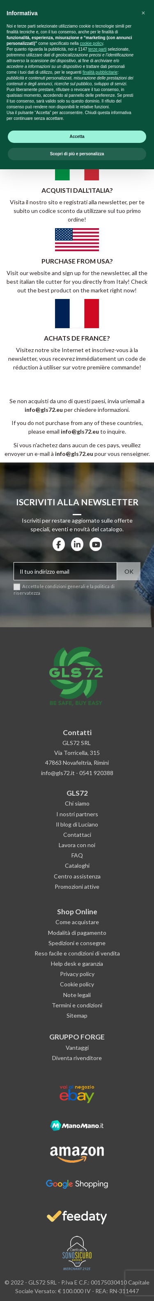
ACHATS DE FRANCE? (77, 338)
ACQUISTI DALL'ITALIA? (77, 190)
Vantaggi (77, 1047)
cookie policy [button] (91, 1175)
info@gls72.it (58, 772)
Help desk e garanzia (77, 963)
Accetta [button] (76, 1268)
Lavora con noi (77, 844)
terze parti (97, 1181)
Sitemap (77, 1015)
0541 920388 (96, 772)
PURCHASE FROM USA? (77, 261)
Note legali (77, 994)
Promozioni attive (77, 886)
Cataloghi (77, 865)
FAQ (77, 855)
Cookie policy (77, 984)
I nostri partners (77, 814)
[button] (143, 1145)
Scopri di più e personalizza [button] (77, 1285)
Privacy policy (77, 973)
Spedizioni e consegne (77, 942)
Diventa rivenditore (77, 1057)
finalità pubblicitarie (100, 1204)
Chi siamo (77, 803)
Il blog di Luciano (77, 824)
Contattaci (77, 834)
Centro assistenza (77, 876)
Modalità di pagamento (77, 932)
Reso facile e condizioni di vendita (77, 953)
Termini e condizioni (77, 1005)
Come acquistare (77, 921)
